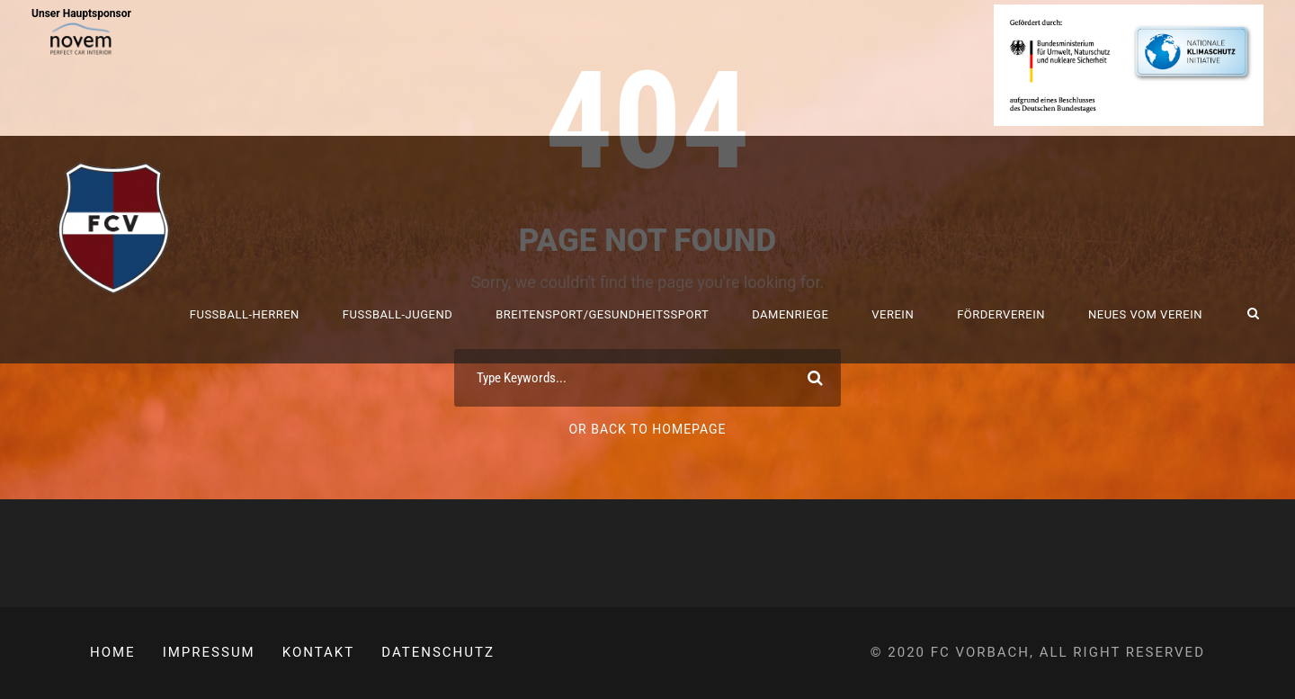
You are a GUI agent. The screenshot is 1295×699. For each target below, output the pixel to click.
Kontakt (318, 652)
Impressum (209, 652)
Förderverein (1001, 314)
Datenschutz (438, 652)
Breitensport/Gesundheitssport (602, 314)
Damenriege (790, 314)
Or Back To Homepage (647, 429)
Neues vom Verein (1145, 314)
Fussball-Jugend (397, 314)
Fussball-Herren (244, 314)
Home (113, 652)
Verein (892, 314)
